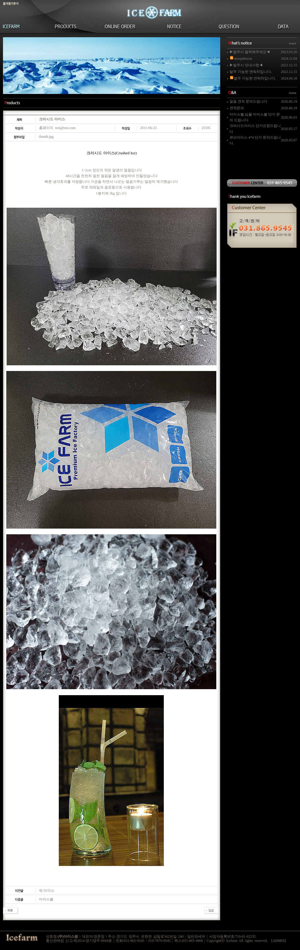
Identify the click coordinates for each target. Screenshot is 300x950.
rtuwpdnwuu (241, 58)
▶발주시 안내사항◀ (246, 65)
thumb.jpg (46, 136)
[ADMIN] (278, 941)
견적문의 (237, 108)
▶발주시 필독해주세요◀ (250, 52)
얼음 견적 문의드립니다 (248, 101)
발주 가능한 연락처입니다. (251, 72)
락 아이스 (46, 890)
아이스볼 (46, 899)
